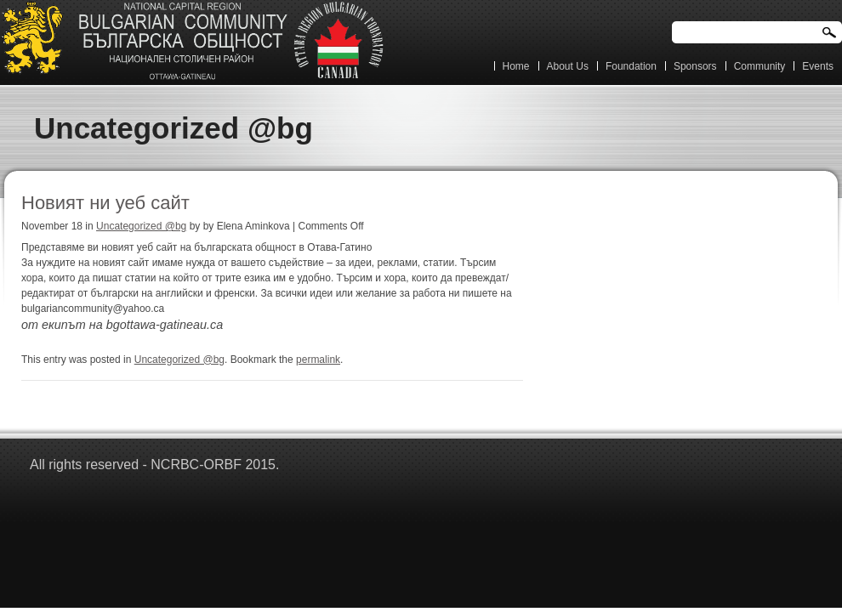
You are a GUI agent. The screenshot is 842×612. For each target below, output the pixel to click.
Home (516, 66)
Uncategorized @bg (141, 226)
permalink (318, 360)
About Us (568, 66)
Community (760, 66)
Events (817, 66)
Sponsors (695, 66)
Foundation (631, 66)
